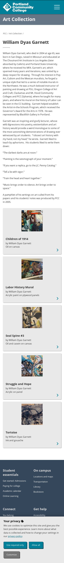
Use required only (15, 545)
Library (36, 486)
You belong (8, 515)
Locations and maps (43, 476)
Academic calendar (12, 490)
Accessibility (39, 515)
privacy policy (15, 536)
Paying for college (11, 485)
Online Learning (10, 496)
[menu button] (57, 7)
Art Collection (19, 19)
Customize (11, 554)
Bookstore (38, 491)
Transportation (40, 481)
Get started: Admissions (14, 480)
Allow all (36, 545)
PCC (5, 33)
